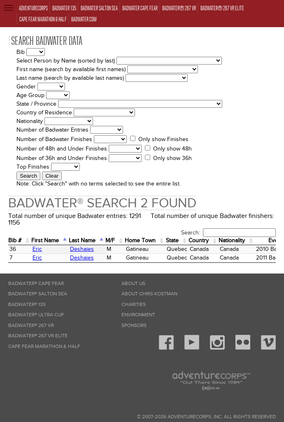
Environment (138, 315)
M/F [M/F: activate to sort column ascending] (110, 240)
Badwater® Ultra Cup (36, 315)
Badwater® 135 (27, 304)
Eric (37, 249)
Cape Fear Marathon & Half (44, 346)
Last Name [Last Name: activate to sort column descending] (82, 240)
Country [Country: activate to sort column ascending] (199, 240)
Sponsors (134, 325)
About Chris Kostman (149, 294)
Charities (133, 304)
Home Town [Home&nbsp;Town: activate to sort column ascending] (140, 240)
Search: (228, 232)
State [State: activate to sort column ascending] (172, 240)
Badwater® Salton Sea (37, 294)
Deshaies (82, 249)
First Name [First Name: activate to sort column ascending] (45, 240)
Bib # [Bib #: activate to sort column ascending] (14, 240)
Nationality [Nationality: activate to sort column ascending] (232, 240)
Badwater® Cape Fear (36, 283)
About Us (133, 283)
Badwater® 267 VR (31, 325)
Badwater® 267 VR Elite (38, 336)
